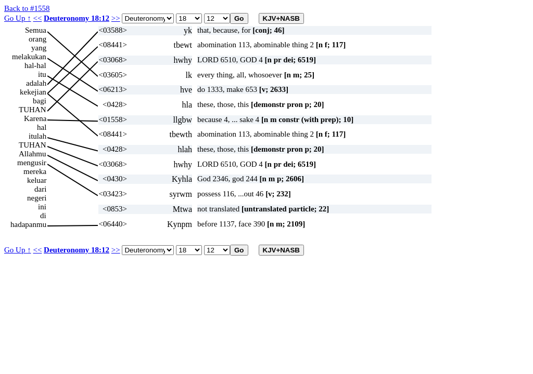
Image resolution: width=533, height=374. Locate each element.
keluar (36, 180)
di (43, 215)
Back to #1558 (27, 8)
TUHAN (32, 109)
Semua (35, 30)
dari (40, 189)
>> (115, 18)
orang (37, 39)
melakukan (29, 56)
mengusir (31, 162)
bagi (39, 101)
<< (37, 18)
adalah (36, 83)
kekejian (33, 92)
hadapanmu (28, 224)
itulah (37, 136)
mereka (34, 171)
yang (38, 48)
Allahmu (32, 154)
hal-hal (35, 65)
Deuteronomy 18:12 (76, 18)
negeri (36, 198)
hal (41, 127)
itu (42, 74)
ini (42, 207)
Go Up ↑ (17, 18)
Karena (35, 118)
